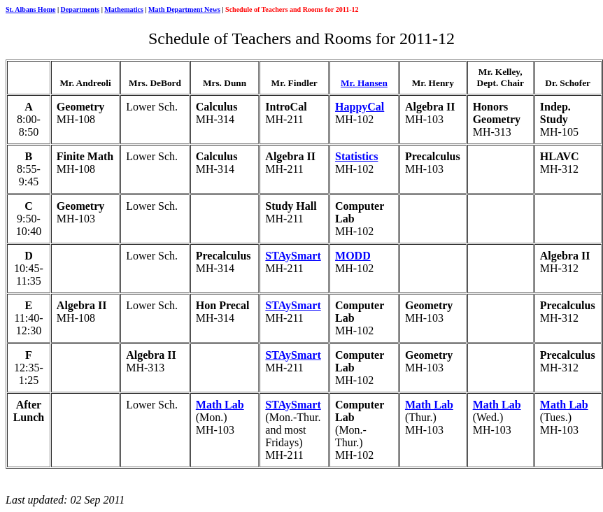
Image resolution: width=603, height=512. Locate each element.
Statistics (356, 156)
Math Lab (220, 405)
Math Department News (184, 9)
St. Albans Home (30, 9)
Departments (80, 9)
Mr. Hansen (364, 83)
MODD (353, 256)
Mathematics (123, 9)
